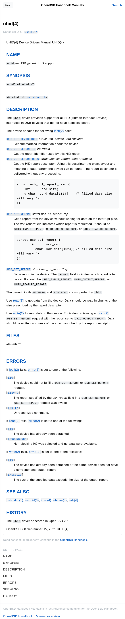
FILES (12, 333)
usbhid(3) (32, 497)
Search (117, 5)
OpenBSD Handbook (73, 536)
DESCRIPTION (22, 108)
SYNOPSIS (18, 75)
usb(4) (73, 497)
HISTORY (16, 509)
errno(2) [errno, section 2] (33, 368)
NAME (13, 54)
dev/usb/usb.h (35, 96)
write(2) (18, 312)
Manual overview (48, 613)
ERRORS (16, 359)
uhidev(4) (60, 497)
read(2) (18, 299)
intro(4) (46, 497)
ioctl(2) (59, 130)
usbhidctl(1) (15, 497)
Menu (8, 5)
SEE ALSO (18, 489)
